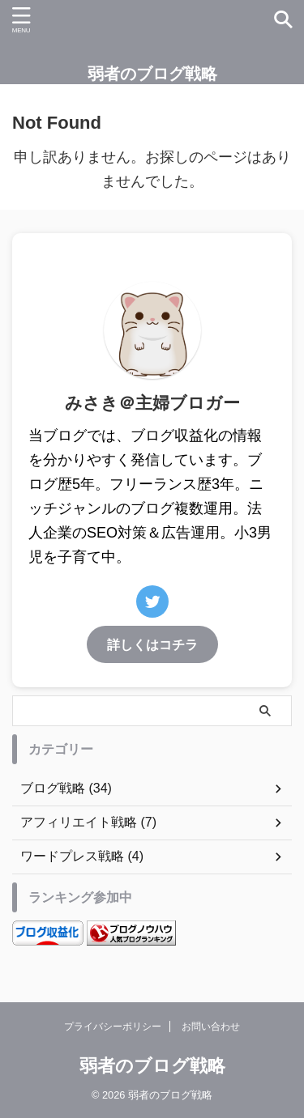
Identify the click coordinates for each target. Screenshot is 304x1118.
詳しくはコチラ (152, 644)
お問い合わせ (211, 1026)
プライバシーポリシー (112, 1026)
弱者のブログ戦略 (152, 74)
